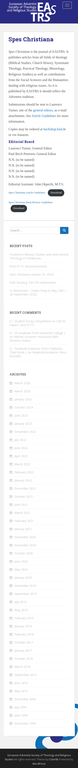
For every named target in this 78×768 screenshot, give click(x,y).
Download (56, 192)
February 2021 (24, 521)
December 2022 (25, 432)
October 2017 (23, 642)
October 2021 (23, 496)
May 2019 (21, 610)
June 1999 (21, 715)
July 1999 (20, 707)
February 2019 (24, 618)
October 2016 (23, 659)
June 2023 (21, 415)
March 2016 (22, 667)
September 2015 (25, 675)
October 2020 (23, 553)
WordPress (39, 764)
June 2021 (21, 505)
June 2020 (21, 561)
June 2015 (21, 683)
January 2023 (23, 424)
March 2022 (22, 464)
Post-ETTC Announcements (28, 266)
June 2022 (21, 448)
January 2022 (23, 480)
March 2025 (22, 391)
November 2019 (25, 586)
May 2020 (21, 569)
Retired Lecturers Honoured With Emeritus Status (34, 338)
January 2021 (23, 529)
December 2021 (25, 488)
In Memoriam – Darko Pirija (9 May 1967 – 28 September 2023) (38, 292)
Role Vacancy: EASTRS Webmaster (33, 282)
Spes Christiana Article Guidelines (27, 192)
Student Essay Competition (33, 321)
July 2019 (20, 602)
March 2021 (22, 513)
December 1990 (25, 723)
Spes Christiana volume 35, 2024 (31, 274)
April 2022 (21, 456)
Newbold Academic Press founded (38, 354)
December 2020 (25, 537)
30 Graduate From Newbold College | (40, 333)
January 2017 (23, 650)
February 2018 (24, 634)
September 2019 (25, 594)
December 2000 (25, 699)
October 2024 (23, 407)
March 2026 (22, 383)
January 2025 (23, 399)
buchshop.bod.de (54, 129)
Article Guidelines (44, 116)
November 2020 (25, 545)
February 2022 (24, 472)
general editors (43, 110)
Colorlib (53, 759)
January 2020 (23, 578)
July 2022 (20, 440)
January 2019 (23, 626)
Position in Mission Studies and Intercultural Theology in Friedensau (39, 256)
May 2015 (21, 691)
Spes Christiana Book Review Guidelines (31, 202)
